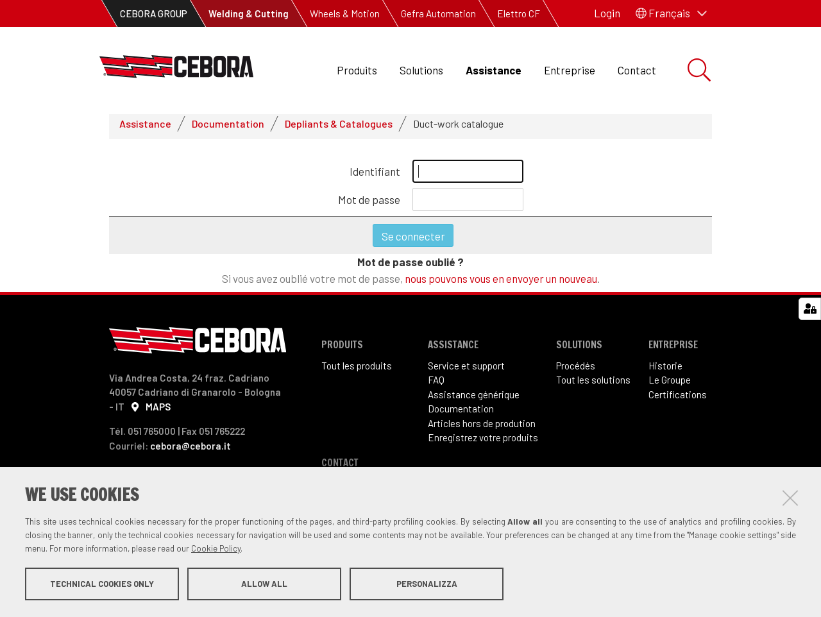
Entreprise (569, 69)
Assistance (493, 69)
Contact (637, 69)
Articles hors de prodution (482, 428)
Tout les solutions (593, 385)
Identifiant (375, 176)
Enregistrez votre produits (483, 443)
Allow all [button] (264, 584)
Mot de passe (369, 204)
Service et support (466, 370)
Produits (357, 69)
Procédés (575, 370)
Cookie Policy (216, 548)
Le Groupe (669, 385)
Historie (665, 370)
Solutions (421, 69)
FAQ (436, 385)
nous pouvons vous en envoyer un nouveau (501, 283)
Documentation (228, 129)
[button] (671, 13)
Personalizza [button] (426, 584)
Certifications (677, 399)
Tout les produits (356, 370)
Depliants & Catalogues (339, 129)
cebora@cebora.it (190, 451)
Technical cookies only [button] (102, 584)
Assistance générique (474, 399)
